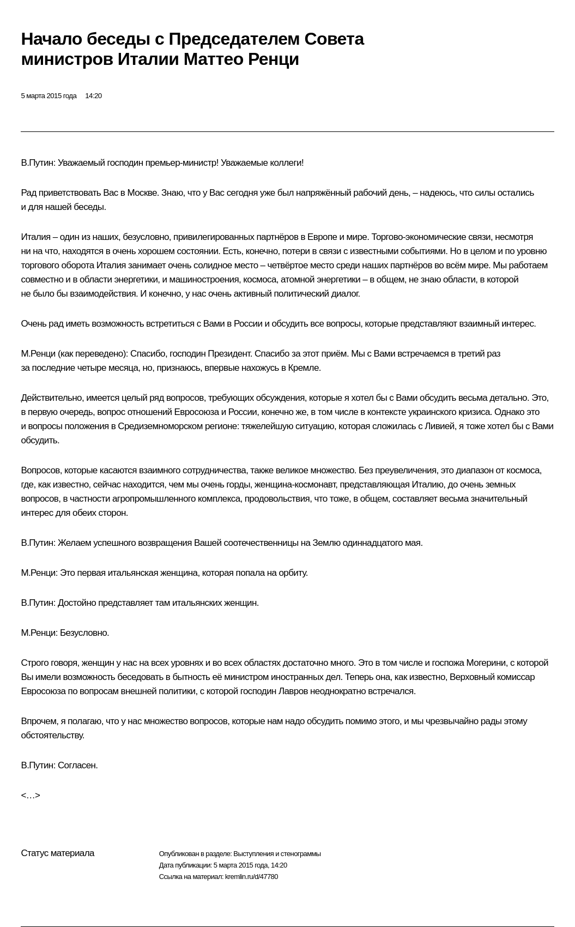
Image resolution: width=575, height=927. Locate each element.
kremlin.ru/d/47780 (251, 876)
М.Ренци (38, 353)
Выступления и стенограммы (276, 854)
